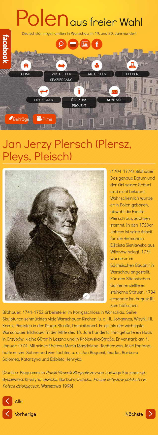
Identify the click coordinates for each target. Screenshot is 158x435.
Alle (12, 401)
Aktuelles (97, 73)
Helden (132, 73)
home (26, 73)
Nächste (141, 414)
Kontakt (114, 99)
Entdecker (43, 99)
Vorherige (19, 414)
